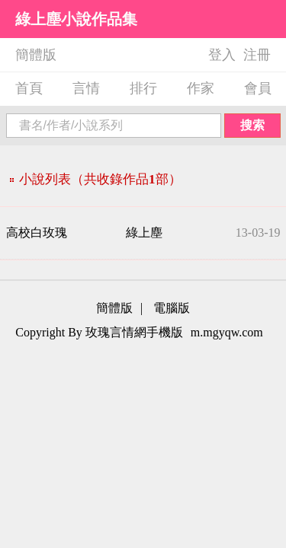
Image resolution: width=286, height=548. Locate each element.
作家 (200, 88)
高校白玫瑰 (36, 232)
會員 (258, 88)
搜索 (252, 125)
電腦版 (171, 307)
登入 (222, 54)
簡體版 (35, 54)
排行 (143, 88)
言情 (86, 88)
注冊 (257, 54)
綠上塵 (144, 232)
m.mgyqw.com (227, 332)
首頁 (29, 88)
